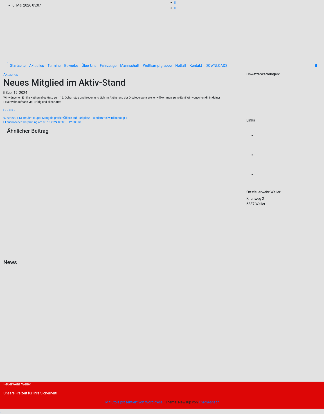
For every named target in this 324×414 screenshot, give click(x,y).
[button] (316, 65)
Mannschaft (129, 65)
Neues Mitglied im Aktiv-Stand (64, 82)
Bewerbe (71, 65)
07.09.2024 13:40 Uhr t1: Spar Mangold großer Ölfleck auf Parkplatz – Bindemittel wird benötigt (65, 117)
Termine (54, 65)
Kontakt (196, 65)
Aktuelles (36, 65)
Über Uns (89, 65)
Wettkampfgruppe (157, 65)
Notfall (180, 65)
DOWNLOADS (216, 65)
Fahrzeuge (108, 65)
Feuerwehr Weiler (17, 384)
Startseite (18, 65)
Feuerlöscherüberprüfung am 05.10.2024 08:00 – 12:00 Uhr (42, 122)
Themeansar (209, 402)
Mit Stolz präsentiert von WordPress (134, 402)
